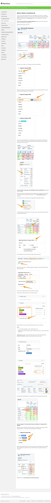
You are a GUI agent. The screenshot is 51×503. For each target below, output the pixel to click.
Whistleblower (40, 501)
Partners (3, 52)
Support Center (4, 7)
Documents (3, 47)
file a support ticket (16, 496)
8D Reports (3, 38)
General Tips (3, 14)
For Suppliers (3, 54)
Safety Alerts (3, 43)
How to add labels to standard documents (31, 477)
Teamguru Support (5, 3)
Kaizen (2, 45)
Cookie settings (47, 501)
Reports (2, 29)
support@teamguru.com (41, 194)
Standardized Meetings (5, 27)
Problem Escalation (5, 34)
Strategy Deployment (5, 18)
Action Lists (3, 23)
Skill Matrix (3, 50)
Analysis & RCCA (4, 25)
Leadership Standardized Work (7, 32)
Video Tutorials (4, 16)
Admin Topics (4, 57)
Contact (28, 501)
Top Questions (4, 11)
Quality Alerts (4, 36)
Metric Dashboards (11, 7)
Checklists (3, 41)
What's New (3, 59)
